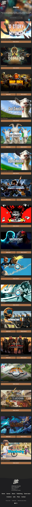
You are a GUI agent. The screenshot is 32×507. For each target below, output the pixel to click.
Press (18, 497)
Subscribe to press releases (22, 500)
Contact (23, 497)
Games (8, 493)
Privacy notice (8, 500)
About (13, 493)
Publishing (19, 493)
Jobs (14, 497)
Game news (27, 493)
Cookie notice (14, 500)
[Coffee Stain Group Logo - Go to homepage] (16, 481)
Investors (9, 497)
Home (3, 493)
